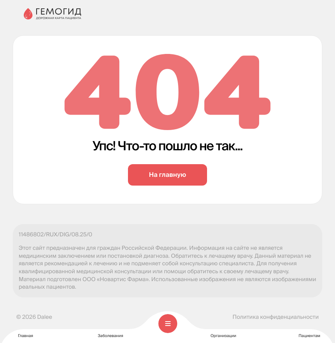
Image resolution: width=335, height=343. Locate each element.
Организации (223, 331)
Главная (25, 331)
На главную (167, 174)
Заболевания (110, 331)
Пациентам (309, 331)
